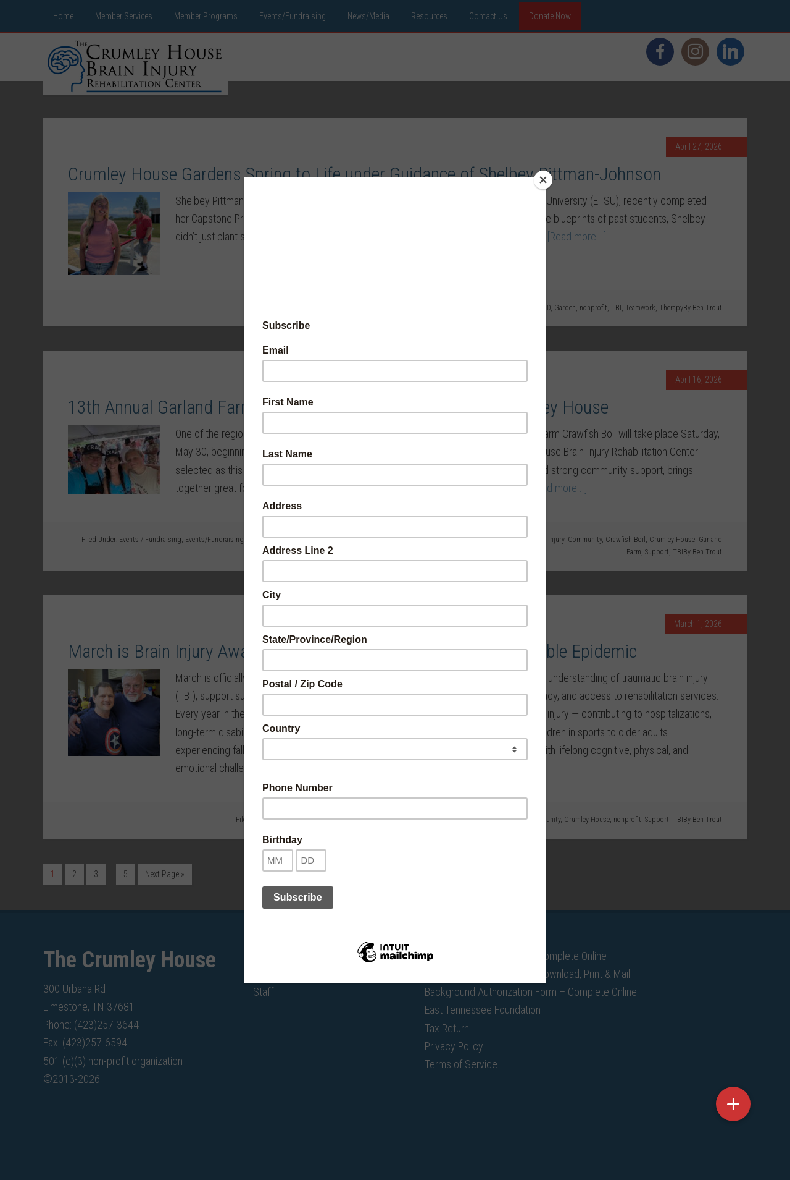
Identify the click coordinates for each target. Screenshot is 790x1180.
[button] (733, 1104)
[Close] (543, 180)
